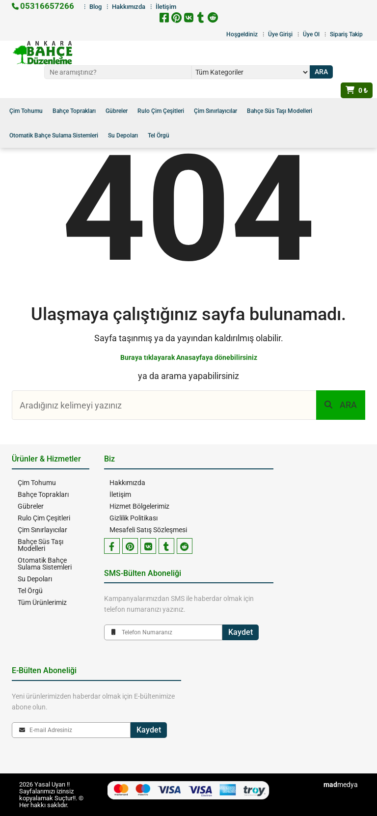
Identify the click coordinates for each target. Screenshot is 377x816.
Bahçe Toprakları (74, 111)
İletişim (120, 494)
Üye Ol (311, 34)
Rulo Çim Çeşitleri (160, 111)
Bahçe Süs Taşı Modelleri (279, 111)
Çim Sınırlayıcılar (215, 111)
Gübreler (117, 111)
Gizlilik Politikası (133, 518)
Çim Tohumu (26, 111)
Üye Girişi (280, 34)
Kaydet (240, 632)
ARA (340, 405)
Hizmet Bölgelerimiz (139, 506)
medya (340, 785)
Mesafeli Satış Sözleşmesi (148, 529)
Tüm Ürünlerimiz (41, 602)
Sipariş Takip (346, 34)
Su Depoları (123, 135)
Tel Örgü (158, 135)
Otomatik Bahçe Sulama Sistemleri (53, 135)
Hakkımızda (127, 482)
